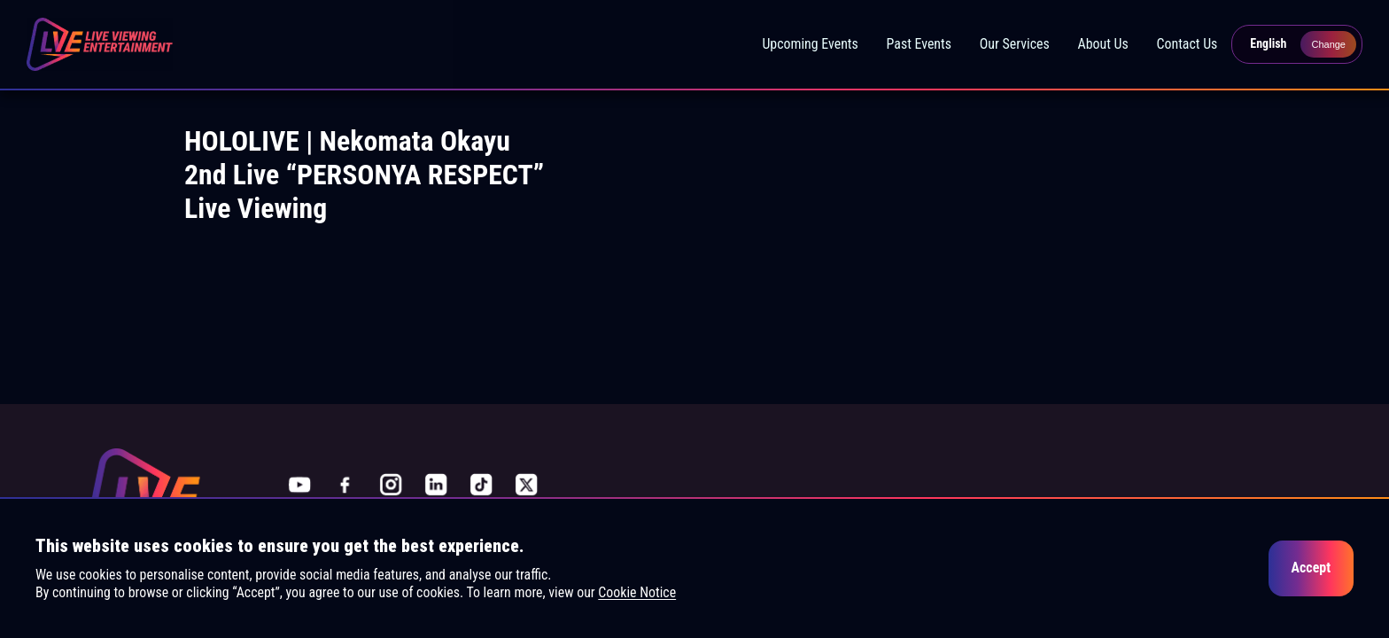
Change (1328, 44)
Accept (1311, 567)
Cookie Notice (637, 592)
